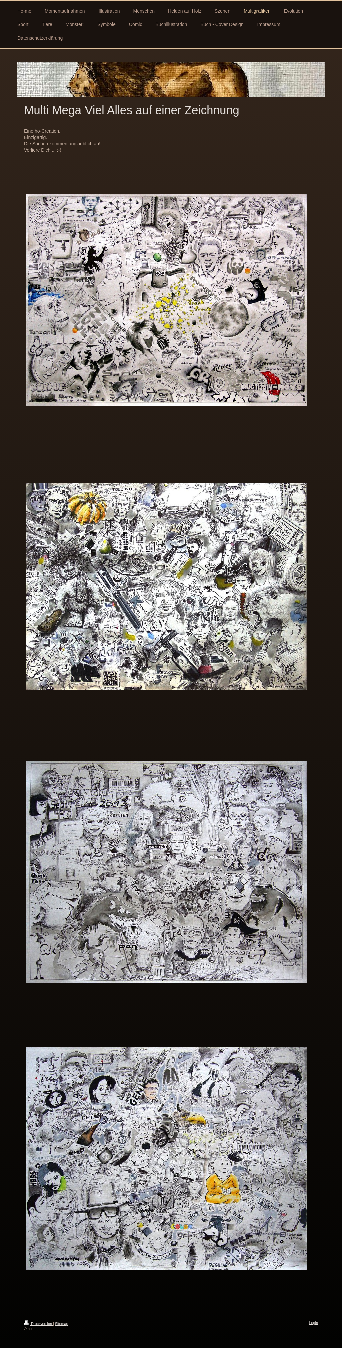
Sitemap (61, 1324)
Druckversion (38, 1324)
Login (313, 1323)
